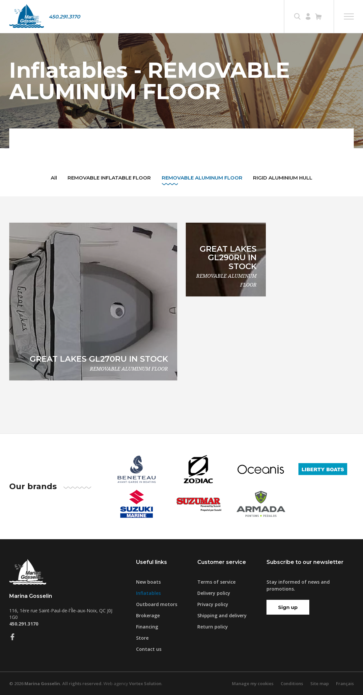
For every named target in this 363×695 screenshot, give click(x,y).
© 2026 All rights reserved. (55, 683)
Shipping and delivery (222, 615)
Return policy (212, 627)
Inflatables (148, 593)
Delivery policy (213, 593)
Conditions (292, 683)
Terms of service (216, 582)
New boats (148, 582)
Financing (147, 627)
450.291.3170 (64, 17)
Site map (319, 683)
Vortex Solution (145, 683)
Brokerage (148, 615)
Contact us (148, 649)
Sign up (288, 607)
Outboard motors (156, 604)
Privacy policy (212, 604)
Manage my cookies (252, 683)
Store (142, 638)
